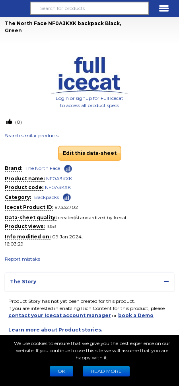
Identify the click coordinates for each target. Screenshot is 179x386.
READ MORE (106, 371)
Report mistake (22, 259)
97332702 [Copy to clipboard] (66, 207)
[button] (15, 8)
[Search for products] (89, 8)
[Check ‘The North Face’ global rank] (68, 169)
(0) (18, 122)
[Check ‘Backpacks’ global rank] (67, 197)
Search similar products (31, 135)
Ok (61, 371)
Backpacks (46, 197)
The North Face (42, 168)
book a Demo (136, 315)
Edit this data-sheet (90, 153)
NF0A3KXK (59, 178)
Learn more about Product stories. (55, 330)
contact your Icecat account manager (59, 315)
